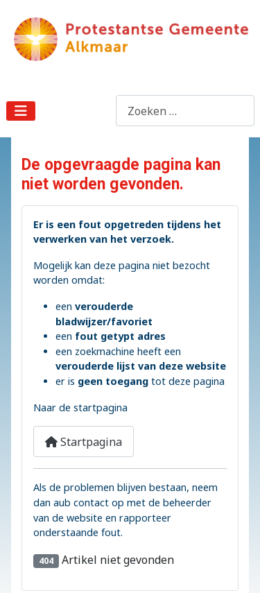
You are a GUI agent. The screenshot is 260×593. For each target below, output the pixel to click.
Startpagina (83, 441)
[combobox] (185, 110)
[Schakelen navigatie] (21, 111)
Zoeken (96, 111)
